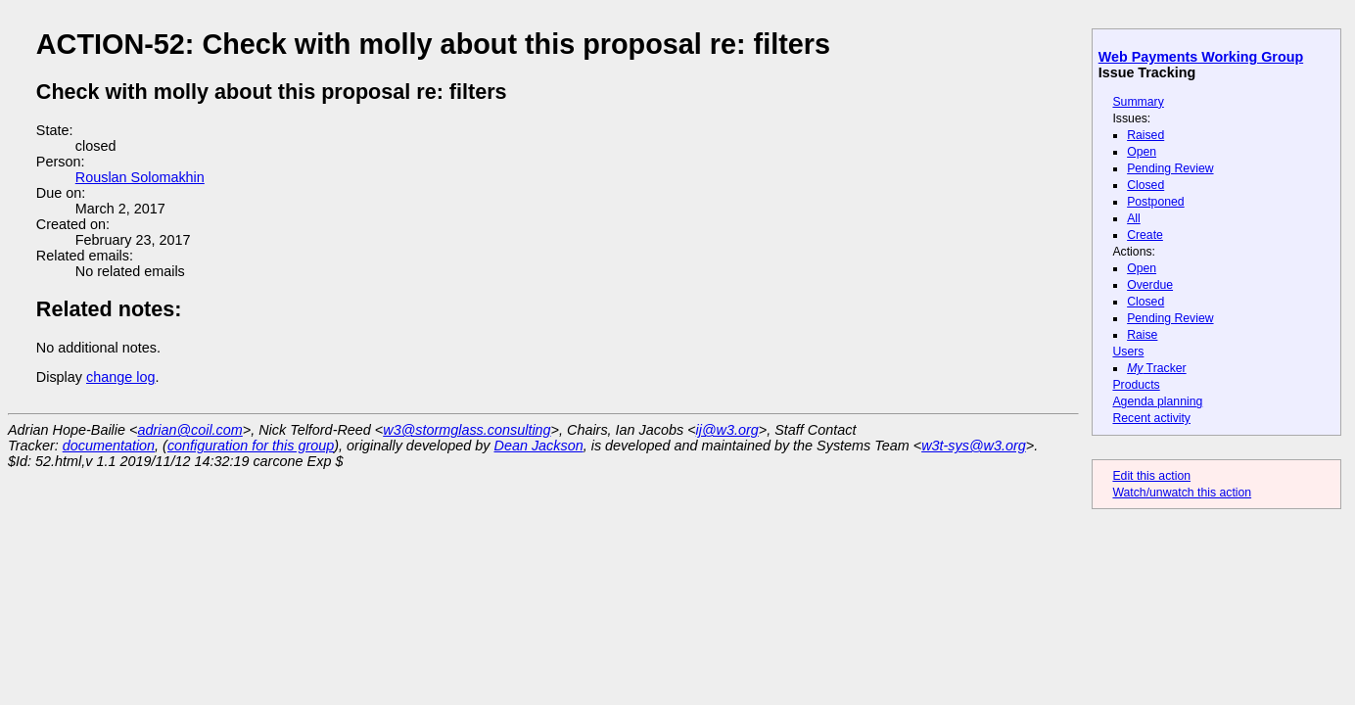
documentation (109, 445)
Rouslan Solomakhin (140, 177)
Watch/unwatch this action (1181, 492)
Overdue (1150, 285)
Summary (1137, 102)
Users (1128, 351)
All (1134, 218)
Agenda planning (1157, 401)
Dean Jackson (539, 445)
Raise (1142, 335)
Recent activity (1151, 418)
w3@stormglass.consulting (466, 430)
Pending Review (1170, 168)
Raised (1145, 135)
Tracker (1157, 368)
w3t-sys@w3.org (973, 445)
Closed (1145, 185)
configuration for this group (250, 445)
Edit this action (1151, 476)
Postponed (1156, 202)
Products (1135, 385)
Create (1145, 235)
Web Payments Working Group (1200, 57)
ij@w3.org (727, 430)
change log (120, 377)
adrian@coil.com (189, 430)
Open (1141, 152)
